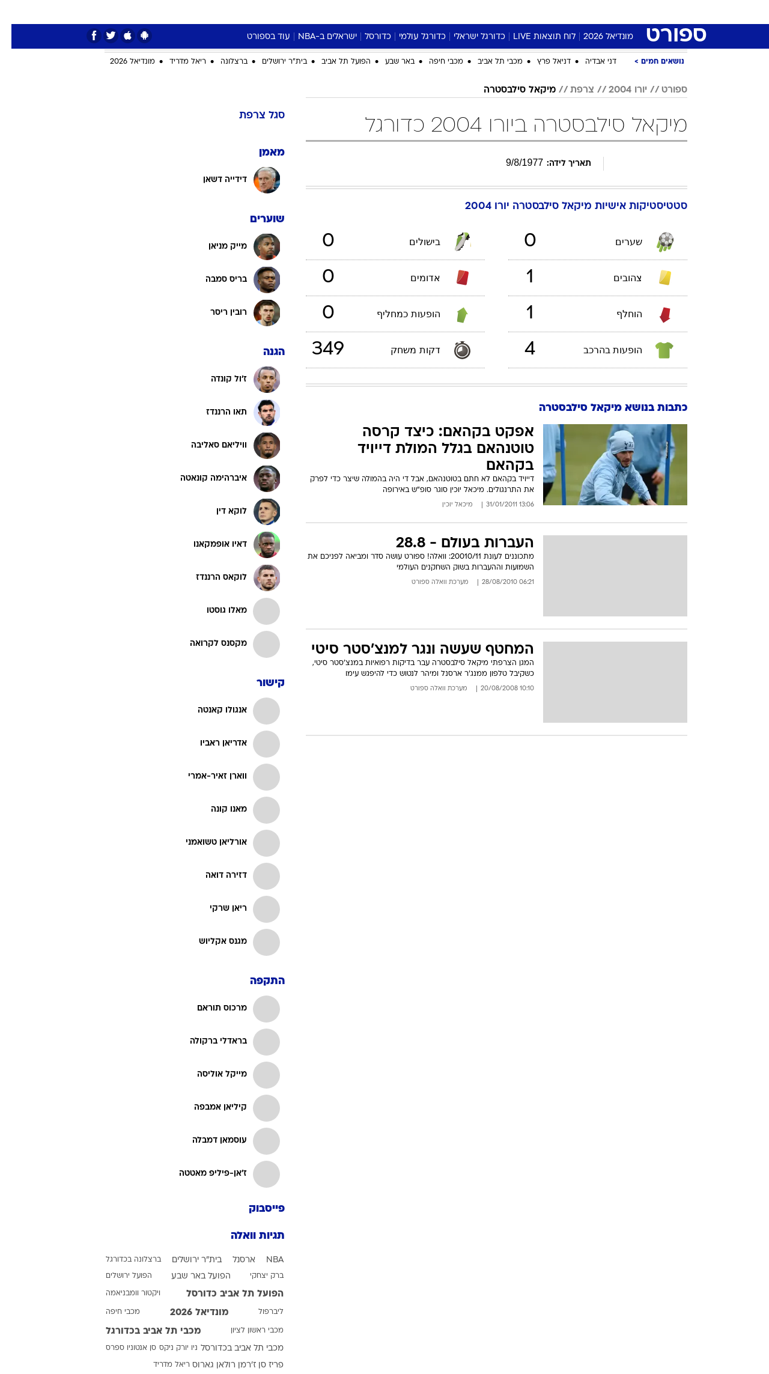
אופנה (224, 11)
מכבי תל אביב (488, 61)
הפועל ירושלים (117, 1276)
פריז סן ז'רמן (249, 1365)
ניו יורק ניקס (167, 1348)
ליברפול (259, 1312)
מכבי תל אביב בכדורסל (230, 1348)
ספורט (579, 11)
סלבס (456, 11)
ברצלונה (222, 61)
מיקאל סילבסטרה (508, 90)
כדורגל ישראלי (468, 37)
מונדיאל (537, 11)
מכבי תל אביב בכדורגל (142, 1331)
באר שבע (388, 61)
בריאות (354, 11)
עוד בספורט (257, 37)
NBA (263, 1260)
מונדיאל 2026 (597, 37)
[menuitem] (613, 12)
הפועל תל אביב (334, 61)
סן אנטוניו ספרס (119, 1348)
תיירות (313, 11)
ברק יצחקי (255, 1276)
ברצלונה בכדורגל (122, 1259)
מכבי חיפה (435, 61)
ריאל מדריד (176, 61)
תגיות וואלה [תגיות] (246, 1236)
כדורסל (366, 37)
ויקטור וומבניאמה (121, 1293)
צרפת (571, 90)
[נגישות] (16, 12)
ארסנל (232, 1260)
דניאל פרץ (542, 61)
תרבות (494, 11)
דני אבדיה (589, 61)
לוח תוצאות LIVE (533, 37)
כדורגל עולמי (411, 37)
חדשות (620, 11)
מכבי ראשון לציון (245, 1330)
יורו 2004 (616, 90)
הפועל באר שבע (189, 1276)
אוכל (392, 11)
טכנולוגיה (269, 11)
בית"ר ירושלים (273, 61)
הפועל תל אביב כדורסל (223, 1294)
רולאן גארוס (202, 1365)
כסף (423, 11)
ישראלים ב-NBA (316, 37)
